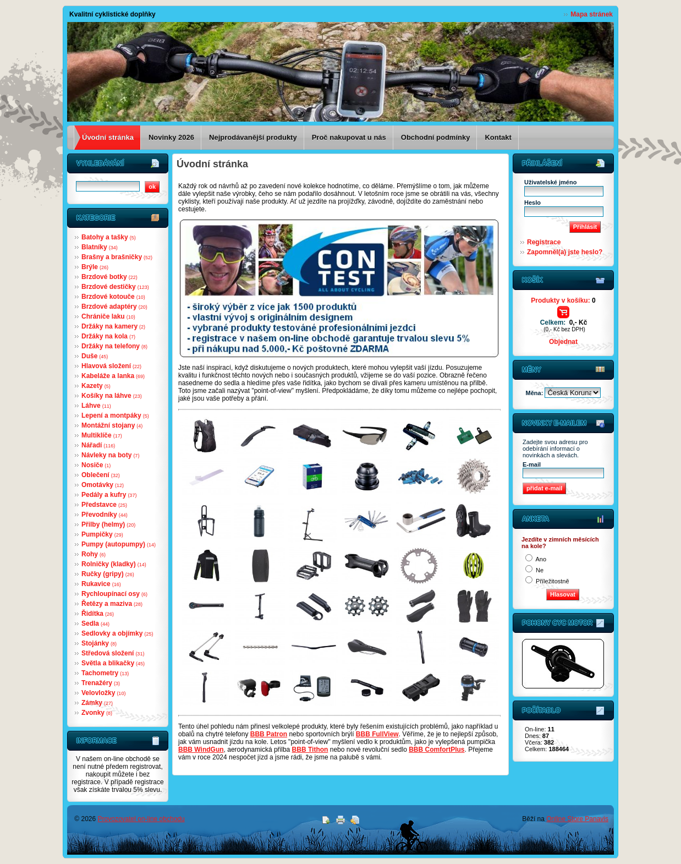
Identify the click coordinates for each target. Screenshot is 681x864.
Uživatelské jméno (550, 182)
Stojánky (99, 643)
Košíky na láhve (111, 396)
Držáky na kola (108, 336)
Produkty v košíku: (563, 300)
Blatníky (99, 247)
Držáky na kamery (113, 326)
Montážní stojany (111, 425)
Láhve (96, 405)
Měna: (535, 393)
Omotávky (102, 485)
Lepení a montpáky (115, 415)
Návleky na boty (110, 455)
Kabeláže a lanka (113, 376)
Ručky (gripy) (107, 574)
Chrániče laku (108, 316)
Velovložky (103, 693)
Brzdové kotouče (113, 296)
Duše (94, 356)
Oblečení (100, 475)
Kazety (96, 386)
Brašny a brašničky (116, 257)
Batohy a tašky (108, 237)
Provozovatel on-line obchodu (141, 819)
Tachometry (105, 673)
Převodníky (104, 514)
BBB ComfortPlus (436, 749)
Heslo (532, 202)
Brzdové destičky (115, 287)
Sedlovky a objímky (117, 633)
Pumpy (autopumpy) (118, 544)
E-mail (532, 464)
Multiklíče (101, 435)
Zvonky (96, 713)
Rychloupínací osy (114, 594)
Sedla (95, 623)
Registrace (544, 242)
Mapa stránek (591, 14)
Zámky (97, 703)
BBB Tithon (310, 749)
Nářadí (98, 445)
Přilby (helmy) (108, 524)
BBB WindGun (201, 749)
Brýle (94, 267)
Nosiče (96, 465)
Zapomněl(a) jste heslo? (564, 252)
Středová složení (112, 653)
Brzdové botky (109, 277)
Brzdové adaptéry (114, 306)
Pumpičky (102, 534)
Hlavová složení (111, 366)
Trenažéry (100, 683)
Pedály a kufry (108, 495)
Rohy (93, 554)
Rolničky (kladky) (113, 564)
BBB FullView (377, 734)
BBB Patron (268, 734)
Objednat (563, 342)
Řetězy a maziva (111, 604)
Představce (104, 504)
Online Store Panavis (577, 819)
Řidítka (97, 613)
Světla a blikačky (113, 663)
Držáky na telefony (114, 346)
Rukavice (101, 584)
